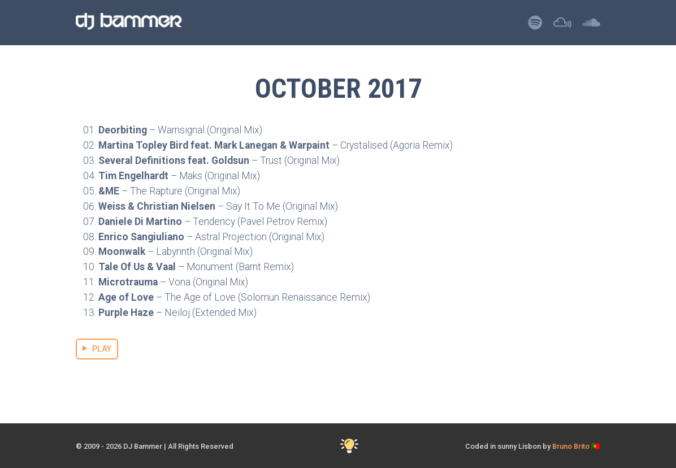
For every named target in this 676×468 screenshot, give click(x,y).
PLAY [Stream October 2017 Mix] (97, 349)
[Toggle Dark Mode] (349, 446)
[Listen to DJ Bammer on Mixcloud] (562, 25)
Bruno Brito (571, 446)
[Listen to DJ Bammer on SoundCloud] (591, 25)
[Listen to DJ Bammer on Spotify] (535, 25)
